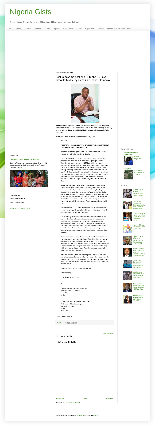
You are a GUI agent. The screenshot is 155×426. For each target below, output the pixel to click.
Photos (101, 29)
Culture (28, 29)
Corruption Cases (123, 29)
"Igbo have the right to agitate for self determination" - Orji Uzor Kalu (139, 286)
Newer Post (60, 399)
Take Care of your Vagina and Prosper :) (139, 172)
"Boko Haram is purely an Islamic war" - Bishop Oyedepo (138, 298)
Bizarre (47, 29)
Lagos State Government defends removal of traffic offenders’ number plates (139, 205)
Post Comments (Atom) (72, 402)
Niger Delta (89, 29)
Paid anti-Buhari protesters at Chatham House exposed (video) (138, 192)
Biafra (79, 29)
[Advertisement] (77, 51)
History (19, 29)
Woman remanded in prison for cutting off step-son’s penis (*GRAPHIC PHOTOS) (139, 216)
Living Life (127, 169)
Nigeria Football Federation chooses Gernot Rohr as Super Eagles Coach (138, 240)
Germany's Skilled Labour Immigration (138, 158)
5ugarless (81, 415)
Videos (110, 29)
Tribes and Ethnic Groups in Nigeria (24, 159)
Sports (56, 29)
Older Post (109, 399)
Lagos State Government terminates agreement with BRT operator (138, 264)
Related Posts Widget (108, 333)
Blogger (95, 415)
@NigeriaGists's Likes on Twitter (20, 208)
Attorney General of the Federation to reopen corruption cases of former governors (139, 252)
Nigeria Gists (30, 12)
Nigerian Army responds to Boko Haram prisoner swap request (138, 274)
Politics (38, 29)
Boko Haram (68, 29)
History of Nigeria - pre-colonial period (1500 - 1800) (139, 226)
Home (10, 29)
